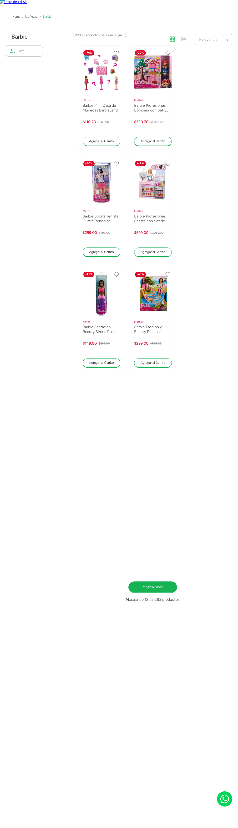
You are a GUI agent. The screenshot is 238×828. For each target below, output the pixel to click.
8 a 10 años (21, 204)
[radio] (172, 111)
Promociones (199, 40)
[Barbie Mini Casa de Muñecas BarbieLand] (101, 175)
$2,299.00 (35, 232)
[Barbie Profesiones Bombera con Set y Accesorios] (153, 175)
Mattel (17, 149)
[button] (24, 138)
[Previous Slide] (6, 5)
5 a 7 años (20, 194)
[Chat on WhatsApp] (224, 799)
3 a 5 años (20, 184)
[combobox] (116, 22)
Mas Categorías (17, 43)
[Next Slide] (232, 5)
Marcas (80, 40)
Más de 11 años (24, 215)
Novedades (156, 40)
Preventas (116, 40)
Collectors (43, 40)
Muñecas (31, 88)
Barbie (47, 88)
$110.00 (21, 232)
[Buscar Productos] (173, 21)
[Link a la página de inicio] (16, 88)
